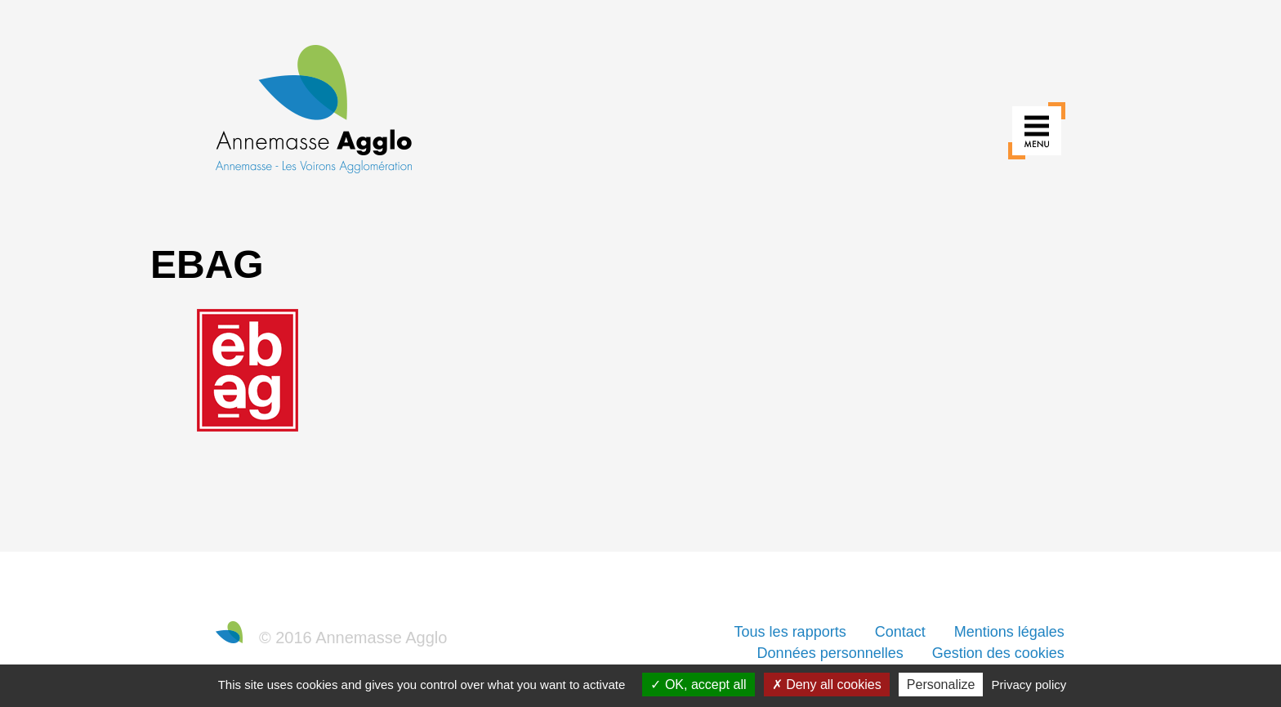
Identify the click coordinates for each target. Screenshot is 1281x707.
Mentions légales (1009, 632)
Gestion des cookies (998, 653)
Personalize (941, 684)
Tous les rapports (790, 632)
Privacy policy (1029, 684)
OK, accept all (698, 684)
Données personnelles (830, 653)
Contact (900, 632)
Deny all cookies (827, 684)
